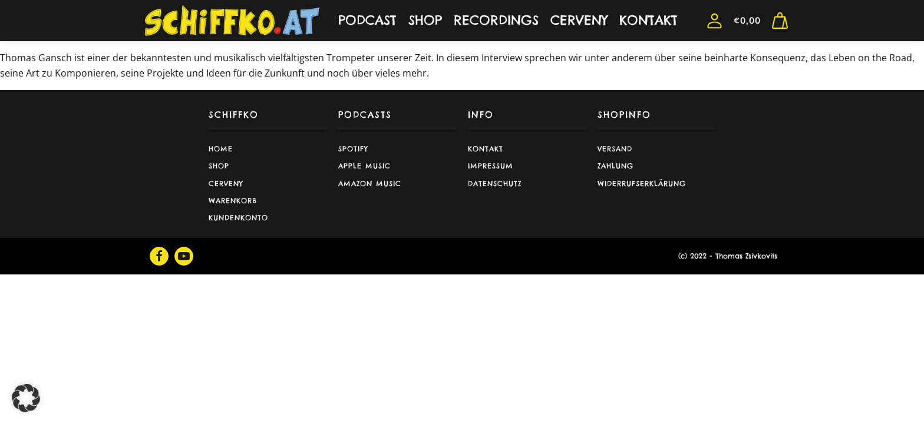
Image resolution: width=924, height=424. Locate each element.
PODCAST (367, 20)
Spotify (353, 148)
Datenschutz (495, 183)
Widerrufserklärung (642, 183)
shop (219, 165)
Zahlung (615, 165)
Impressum (490, 165)
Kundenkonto (238, 217)
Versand (615, 148)
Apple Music (364, 165)
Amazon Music (369, 183)
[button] (26, 398)
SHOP (425, 20)
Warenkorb (233, 200)
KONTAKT (648, 20)
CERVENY (579, 20)
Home (221, 148)
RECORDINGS (496, 20)
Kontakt (485, 148)
